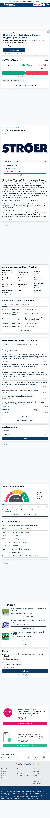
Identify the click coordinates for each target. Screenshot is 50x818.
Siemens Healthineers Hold (21, 529)
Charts (6, 171)
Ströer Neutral (17, 323)
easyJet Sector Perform (19, 542)
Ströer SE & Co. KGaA (11, 165)
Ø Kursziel (37, 290)
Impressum (36, 771)
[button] (37, 4)
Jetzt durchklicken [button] (28, 616)
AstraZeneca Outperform (20, 532)
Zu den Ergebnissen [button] (25, 675)
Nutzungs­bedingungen (39, 778)
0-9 (6, 757)
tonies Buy (15, 539)
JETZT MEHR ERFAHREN (25, 746)
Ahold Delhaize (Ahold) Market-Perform (25, 525)
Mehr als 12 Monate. (11, 659)
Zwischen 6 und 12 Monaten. (13, 662)
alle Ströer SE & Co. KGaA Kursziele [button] (25, 515)
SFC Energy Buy (17, 535)
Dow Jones (34, 759)
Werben (19, 773)
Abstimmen (25, 671)
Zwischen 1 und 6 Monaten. (13, 664)
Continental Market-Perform (21, 549)
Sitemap (3, 778)
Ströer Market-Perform (17, 313)
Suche (25, 438)
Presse (3, 775)
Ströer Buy (15, 319)
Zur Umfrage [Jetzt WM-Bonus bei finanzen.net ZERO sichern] (14, 50)
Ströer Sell (15, 309)
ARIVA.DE (16, 798)
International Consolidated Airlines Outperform (27, 556)
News (11, 171)
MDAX (27, 759)
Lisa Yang (5, 292)
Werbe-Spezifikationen (23, 775)
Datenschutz (36, 773)
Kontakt (3, 771)
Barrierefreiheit (37, 783)
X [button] (48, 32)
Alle (2, 757)
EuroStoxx (41, 759)
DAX (23, 759)
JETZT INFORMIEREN (25, 723)
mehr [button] (25, 644)
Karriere (3, 773)
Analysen (18, 171)
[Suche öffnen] (43, 4)
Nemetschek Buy (17, 552)
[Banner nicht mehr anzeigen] (37, 53)
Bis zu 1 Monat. (9, 667)
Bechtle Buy (16, 546)
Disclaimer (36, 775)
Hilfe (18, 771)
